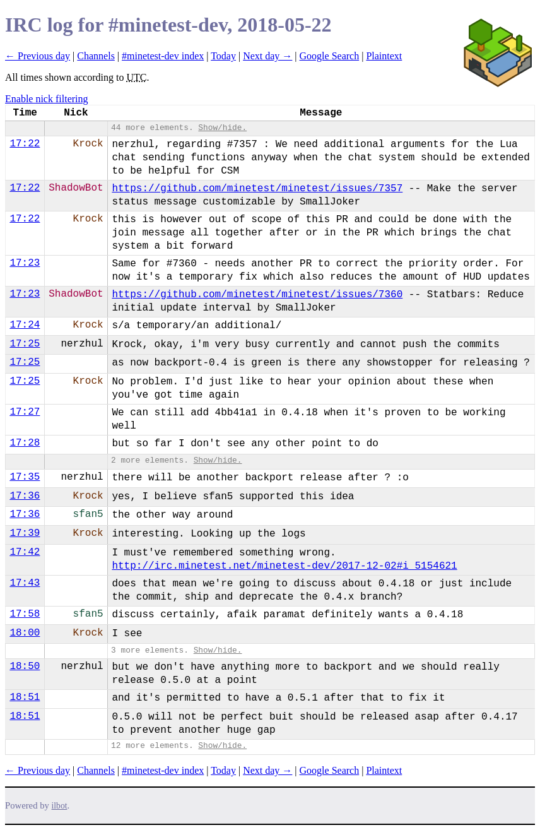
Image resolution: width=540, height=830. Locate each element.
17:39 (24, 533)
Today (223, 55)
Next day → (267, 55)
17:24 (24, 325)
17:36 (24, 496)
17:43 (24, 583)
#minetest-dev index (163, 55)
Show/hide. (222, 128)
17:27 (24, 412)
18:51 (24, 697)
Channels (96, 55)
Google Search (330, 55)
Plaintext (384, 55)
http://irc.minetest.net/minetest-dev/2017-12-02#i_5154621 (284, 566)
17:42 (24, 552)
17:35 (24, 477)
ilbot (60, 805)
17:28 (24, 443)
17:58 (24, 614)
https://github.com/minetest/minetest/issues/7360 (257, 294)
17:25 (24, 344)
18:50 (24, 666)
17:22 (24, 144)
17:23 (24, 263)
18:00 (24, 633)
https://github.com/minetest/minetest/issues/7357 (257, 188)
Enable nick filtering (46, 98)
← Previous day (37, 55)
